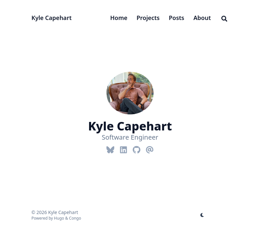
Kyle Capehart (51, 18)
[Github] (136, 148)
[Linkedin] (123, 148)
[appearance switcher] (202, 215)
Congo (75, 218)
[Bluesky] (110, 148)
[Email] (149, 148)
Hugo (59, 218)
